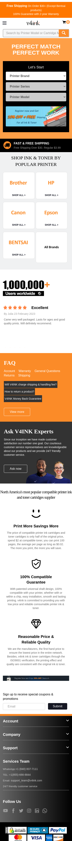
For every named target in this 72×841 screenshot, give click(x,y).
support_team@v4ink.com (26, 780)
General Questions (47, 371)
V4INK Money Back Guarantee (23, 398)
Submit (57, 706)
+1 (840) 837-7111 (27, 769)
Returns (9, 375)
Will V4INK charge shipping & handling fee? (31, 384)
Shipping (24, 375)
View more (17, 411)
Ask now (15, 468)
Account (9, 371)
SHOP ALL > (19, 195)
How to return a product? (19, 391)
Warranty (25, 371)
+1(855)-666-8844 (20, 774)
